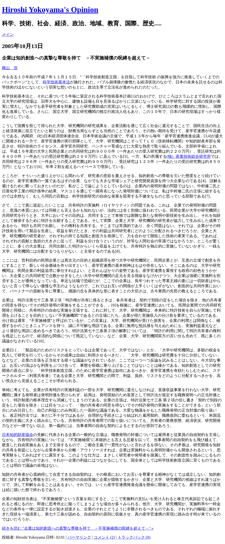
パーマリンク (79, 537)
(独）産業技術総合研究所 (189, 156)
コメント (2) (104, 537)
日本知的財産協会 (17, 435)
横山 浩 (10, 68)
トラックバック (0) (134, 537)
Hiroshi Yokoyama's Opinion (50, 9)
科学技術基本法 (56, 82)
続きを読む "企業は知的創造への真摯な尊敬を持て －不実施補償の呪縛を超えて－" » (77, 528)
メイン (8, 34)
